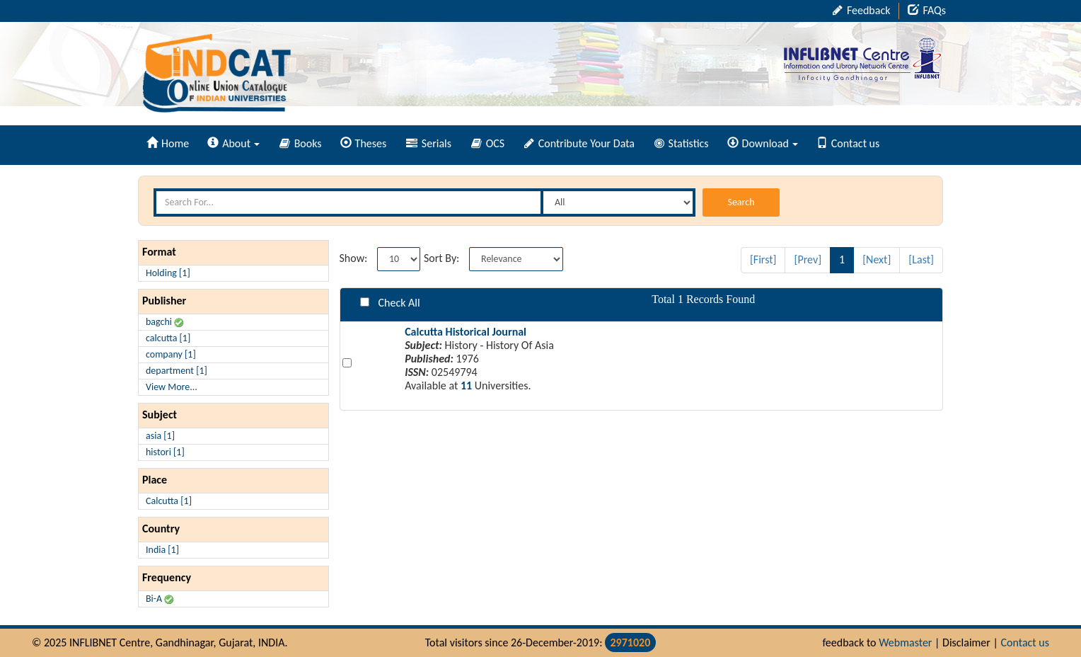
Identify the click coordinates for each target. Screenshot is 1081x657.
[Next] (876, 259)
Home (167, 143)
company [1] (171, 354)
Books (300, 143)
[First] (763, 259)
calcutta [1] (168, 338)
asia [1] (160, 436)
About (233, 143)
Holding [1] (168, 273)
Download (762, 143)
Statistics (681, 143)
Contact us (847, 143)
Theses (363, 143)
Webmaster (905, 642)
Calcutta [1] (169, 501)
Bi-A (159, 599)
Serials (428, 143)
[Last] (921, 259)
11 (466, 385)
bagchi (164, 322)
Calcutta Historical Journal (465, 331)
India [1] (162, 550)
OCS (487, 143)
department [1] (176, 371)
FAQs (927, 10)
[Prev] (807, 259)
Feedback (861, 10)
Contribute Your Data (579, 143)
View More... (171, 387)
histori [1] (165, 452)
